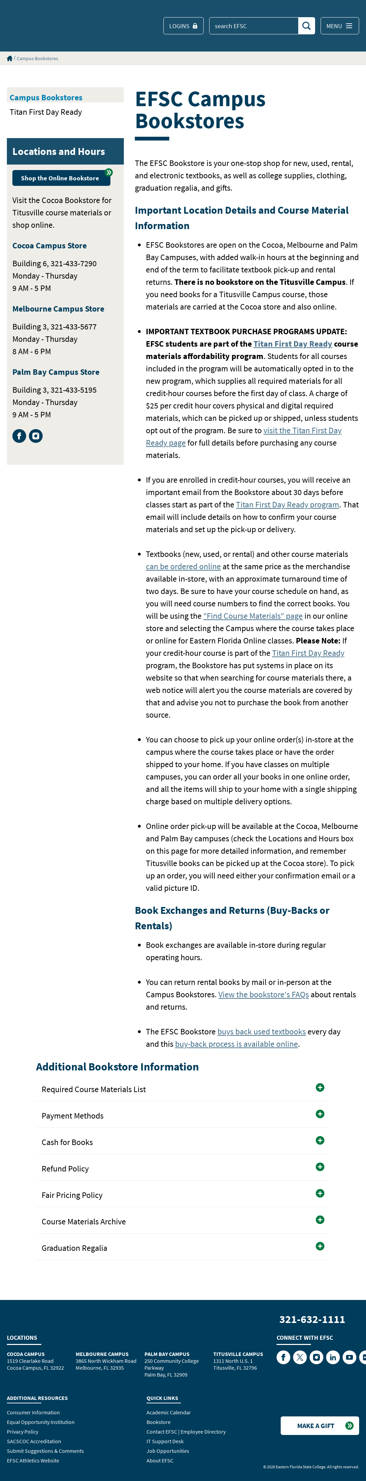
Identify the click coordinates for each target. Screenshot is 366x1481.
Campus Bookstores (37, 58)
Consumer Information (33, 1412)
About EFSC (160, 1460)
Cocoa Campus (26, 1353)
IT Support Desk (165, 1441)
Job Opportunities (168, 1450)
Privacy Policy (22, 1431)
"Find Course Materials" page (253, 615)
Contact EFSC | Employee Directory (186, 1431)
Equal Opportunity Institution (41, 1421)
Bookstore (159, 1421)
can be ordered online (183, 566)
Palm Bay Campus (167, 1353)
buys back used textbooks (261, 1031)
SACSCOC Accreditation (34, 1441)
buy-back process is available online (236, 1044)
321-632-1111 (312, 1319)
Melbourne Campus (102, 1353)
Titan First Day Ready (46, 111)
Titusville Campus (238, 1353)
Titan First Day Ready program (287, 504)
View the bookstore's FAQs (263, 994)
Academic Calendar (169, 1412)
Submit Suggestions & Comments (45, 1450)
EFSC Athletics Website (33, 1460)
